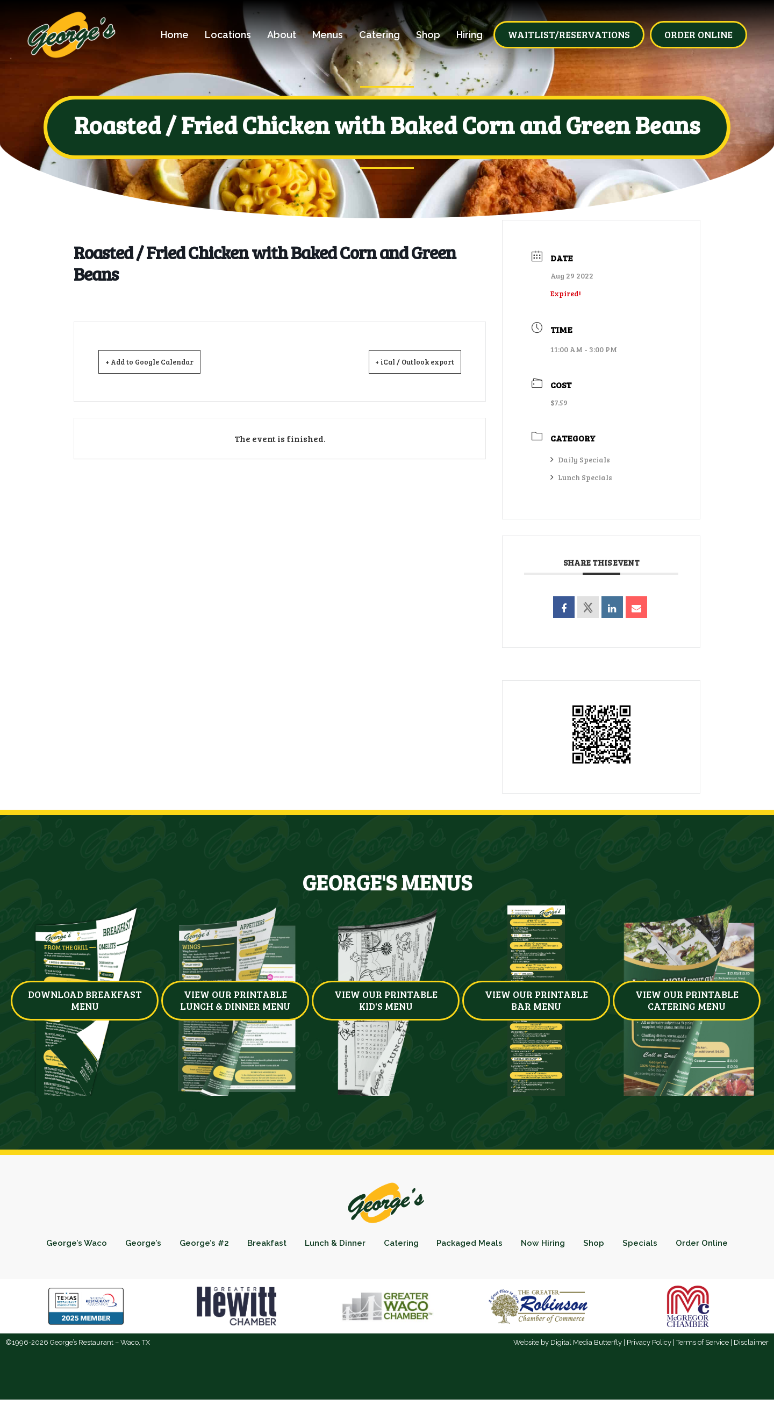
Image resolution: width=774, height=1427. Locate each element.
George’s (160, 1245)
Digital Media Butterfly (586, 1370)
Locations (228, 35)
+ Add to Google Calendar (163, 361)
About (281, 35)
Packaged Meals (515, 1245)
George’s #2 (225, 1245)
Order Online (387, 1268)
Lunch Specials (581, 477)
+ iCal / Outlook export (403, 361)
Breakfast (293, 1245)
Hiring (469, 35)
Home (175, 35)
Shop (428, 35)
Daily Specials (580, 459)
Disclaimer (751, 1370)
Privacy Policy (649, 1370)
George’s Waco (89, 1245)
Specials (699, 1245)
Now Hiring (594, 1245)
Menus (327, 35)
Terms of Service (702, 1370)
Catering (379, 35)
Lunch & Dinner (368, 1245)
